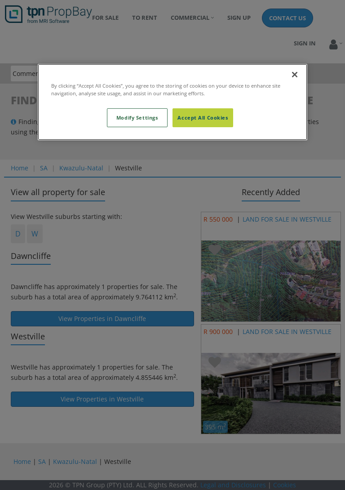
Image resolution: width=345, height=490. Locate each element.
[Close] (295, 74)
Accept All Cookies (202, 117)
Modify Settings (137, 117)
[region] (172, 101)
